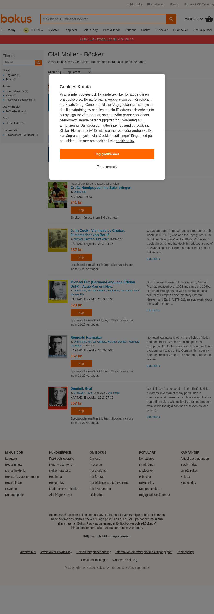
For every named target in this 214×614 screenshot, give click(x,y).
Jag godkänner (107, 154)
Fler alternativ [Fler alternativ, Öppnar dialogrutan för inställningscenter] (107, 167)
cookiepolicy (125, 141)
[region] (107, 127)
